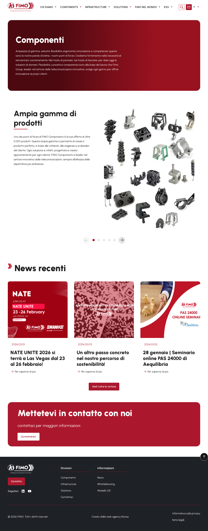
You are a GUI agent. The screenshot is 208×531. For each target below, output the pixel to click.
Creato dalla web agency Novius (110, 516)
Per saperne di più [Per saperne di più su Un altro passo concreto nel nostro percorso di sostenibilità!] (89, 372)
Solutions (66, 490)
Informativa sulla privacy (186, 513)
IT (196, 7)
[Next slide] (121, 240)
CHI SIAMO (49, 7)
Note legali (178, 519)
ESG (169, 7)
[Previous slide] (86, 240)
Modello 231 (103, 490)
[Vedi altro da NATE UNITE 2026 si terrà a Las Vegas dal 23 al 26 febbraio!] (38, 329)
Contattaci (67, 497)
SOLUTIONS (123, 7)
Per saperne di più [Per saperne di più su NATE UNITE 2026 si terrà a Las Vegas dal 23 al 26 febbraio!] (23, 372)
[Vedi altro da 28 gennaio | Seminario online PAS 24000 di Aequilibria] (170, 329)
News (100, 477)
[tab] (93, 240)
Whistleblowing (106, 484)
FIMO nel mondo (148, 7)
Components (68, 477)
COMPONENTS (71, 7)
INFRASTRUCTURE (98, 7)
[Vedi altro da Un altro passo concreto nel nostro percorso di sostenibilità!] (104, 329)
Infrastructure (68, 484)
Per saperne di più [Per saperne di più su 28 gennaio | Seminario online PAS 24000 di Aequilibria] (155, 372)
